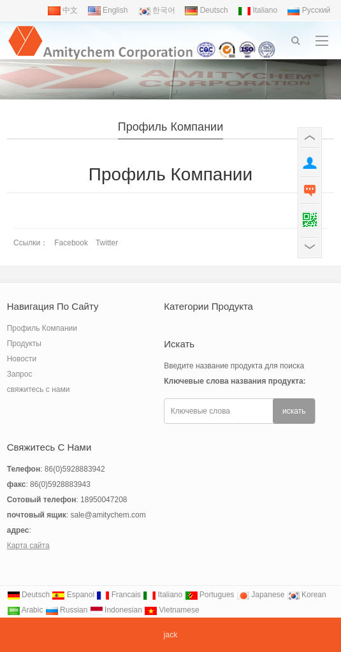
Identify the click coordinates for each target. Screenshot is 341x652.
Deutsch (206, 10)
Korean (306, 594)
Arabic (25, 609)
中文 (63, 10)
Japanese (260, 594)
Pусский (308, 10)
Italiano (257, 10)
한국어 (156, 10)
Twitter (107, 242)
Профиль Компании (170, 126)
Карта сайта (28, 545)
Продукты (24, 343)
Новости (21, 358)
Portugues (210, 594)
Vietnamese (172, 609)
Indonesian (116, 609)
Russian (66, 609)
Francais (118, 594)
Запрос (20, 374)
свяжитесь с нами (38, 389)
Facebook (71, 242)
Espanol (73, 594)
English (108, 10)
